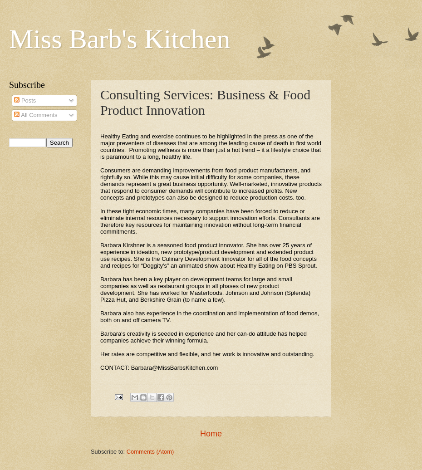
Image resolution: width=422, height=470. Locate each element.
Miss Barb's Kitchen (119, 39)
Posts (25, 100)
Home (211, 433)
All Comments (35, 115)
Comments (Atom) (150, 451)
